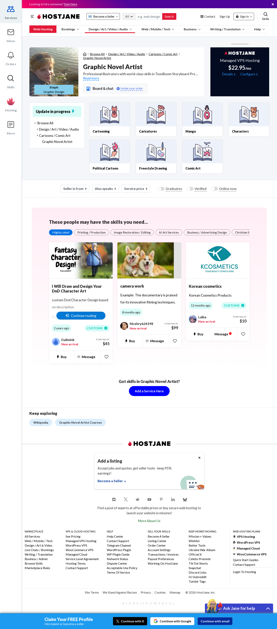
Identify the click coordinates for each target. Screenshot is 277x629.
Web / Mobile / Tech (157, 29)
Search (169, 16)
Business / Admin (36, 559)
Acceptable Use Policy (122, 568)
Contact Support (77, 568)
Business (192, 29)
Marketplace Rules (37, 568)
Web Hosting (43, 29)
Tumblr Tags (197, 581)
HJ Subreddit (197, 577)
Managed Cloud (76, 554)
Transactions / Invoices (163, 554)
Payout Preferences (161, 559)
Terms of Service (118, 572)
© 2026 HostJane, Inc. (200, 592)
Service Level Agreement (82, 559)
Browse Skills (34, 563)
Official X (195, 554)
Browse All (97, 54)
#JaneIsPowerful (149, 603)
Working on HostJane (163, 563)
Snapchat (195, 568)
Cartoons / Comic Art (163, 54)
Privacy (146, 592)
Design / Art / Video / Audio (110, 29)
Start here (70, 4)
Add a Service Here (149, 391)
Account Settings (159, 550)
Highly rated (60, 232)
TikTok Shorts (198, 563)
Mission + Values (200, 536)
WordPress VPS (76, 545)
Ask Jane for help (239, 608)
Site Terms (92, 592)
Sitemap (174, 592)
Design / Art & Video (38, 545)
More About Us (149, 521)
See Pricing (73, 536)
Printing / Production (91, 232)
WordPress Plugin (119, 550)
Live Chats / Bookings (39, 550)
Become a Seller (159, 536)
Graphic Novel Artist (97, 58)
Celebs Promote (200, 559)
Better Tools (197, 545)
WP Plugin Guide (118, 554)
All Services (32, 536)
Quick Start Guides (245, 560)
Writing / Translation (227, 29)
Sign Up (225, 16)
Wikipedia (40, 422)
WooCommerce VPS (79, 550)
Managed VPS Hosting (81, 541)
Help (259, 29)
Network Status (117, 559)
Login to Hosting (244, 572)
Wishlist (194, 541)
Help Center (115, 536)
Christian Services (247, 232)
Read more (91, 78)
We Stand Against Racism (120, 592)
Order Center (157, 545)
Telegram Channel (119, 545)
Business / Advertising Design (207, 232)
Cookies (160, 592)
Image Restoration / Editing (132, 232)
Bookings (70, 29)
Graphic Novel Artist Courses (80, 422)
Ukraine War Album (202, 550)
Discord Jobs (197, 572)
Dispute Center (117, 563)
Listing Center (157, 541)
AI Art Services (169, 232)
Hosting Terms (76, 563)
